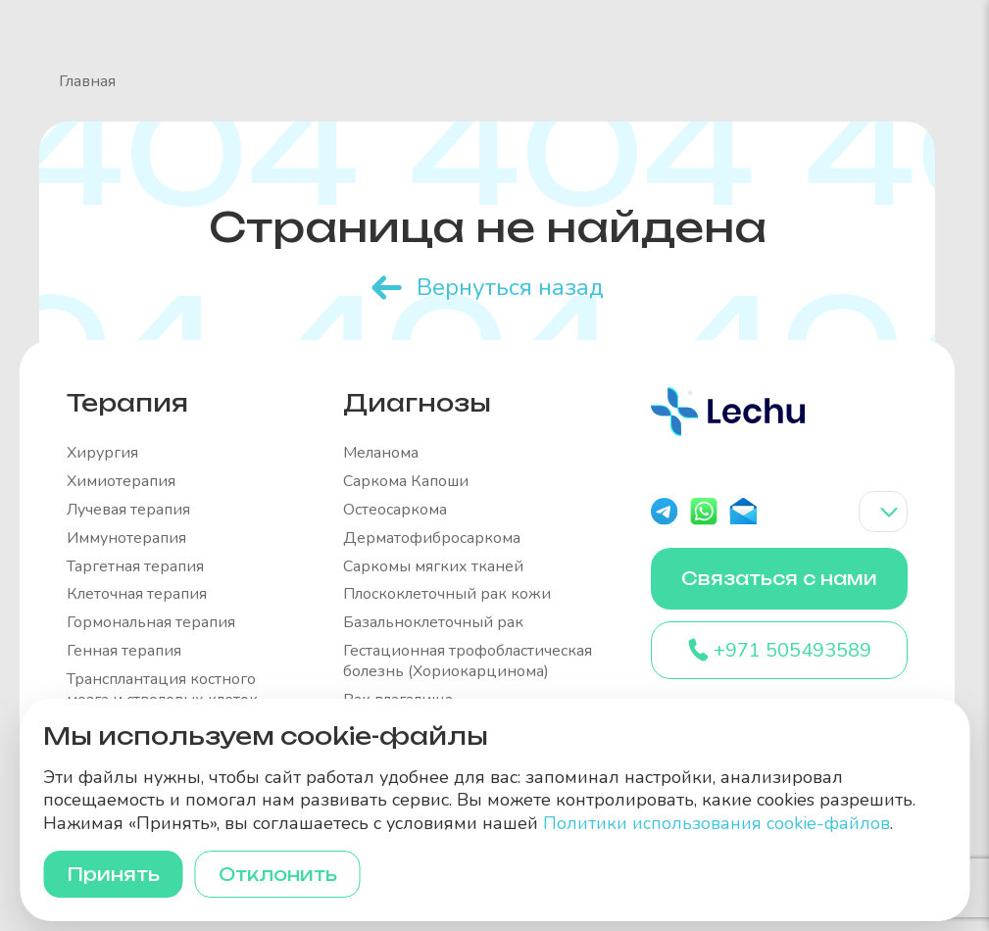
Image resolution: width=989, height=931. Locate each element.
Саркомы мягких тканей (433, 567)
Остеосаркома (395, 510)
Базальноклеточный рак (433, 622)
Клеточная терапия (137, 594)
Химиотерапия (121, 481)
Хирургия (102, 453)
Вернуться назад (510, 287)
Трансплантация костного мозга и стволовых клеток (162, 689)
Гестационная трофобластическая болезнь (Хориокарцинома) (467, 661)
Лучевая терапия (128, 510)
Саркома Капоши (406, 481)
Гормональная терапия (151, 622)
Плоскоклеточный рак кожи (447, 594)
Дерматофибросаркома (431, 538)
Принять (113, 874)
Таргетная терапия (135, 567)
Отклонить (278, 874)
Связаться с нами (779, 578)
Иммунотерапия (126, 538)
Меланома (381, 453)
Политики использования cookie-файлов (716, 823)
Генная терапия (124, 651)
